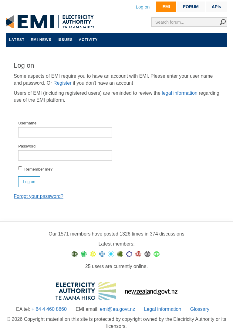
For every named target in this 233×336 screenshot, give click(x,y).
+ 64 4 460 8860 (49, 309)
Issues (65, 40)
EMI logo (51, 21)
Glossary (199, 309)
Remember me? (35, 168)
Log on (143, 6)
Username (27, 123)
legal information (179, 93)
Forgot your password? (38, 196)
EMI (166, 6)
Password (26, 146)
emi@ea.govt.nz (117, 309)
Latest (17, 40)
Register (62, 83)
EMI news (41, 40)
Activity (88, 40)
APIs (216, 6)
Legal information (162, 309)
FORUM (190, 6)
